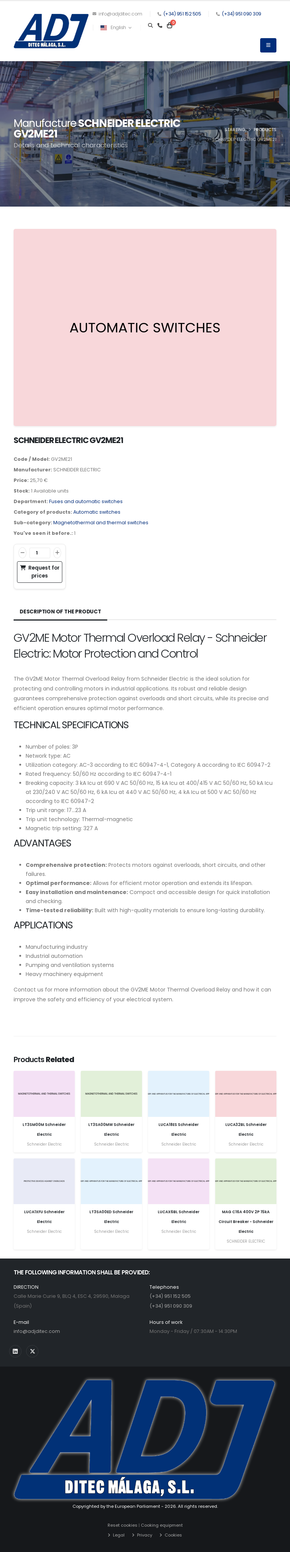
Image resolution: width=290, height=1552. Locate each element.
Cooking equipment (161, 1525)
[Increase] (57, 552)
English (116, 27)
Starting (235, 130)
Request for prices (40, 571)
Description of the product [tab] (61, 612)
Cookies (172, 1535)
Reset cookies (122, 1525)
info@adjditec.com (117, 14)
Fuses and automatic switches (86, 501)
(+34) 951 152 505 (182, 14)
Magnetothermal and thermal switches (100, 522)
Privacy (143, 1535)
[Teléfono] (159, 26)
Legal (118, 1535)
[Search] (150, 26)
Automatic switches (96, 512)
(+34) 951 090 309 (241, 14)
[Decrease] (22, 552)
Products (265, 130)
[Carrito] (169, 26)
